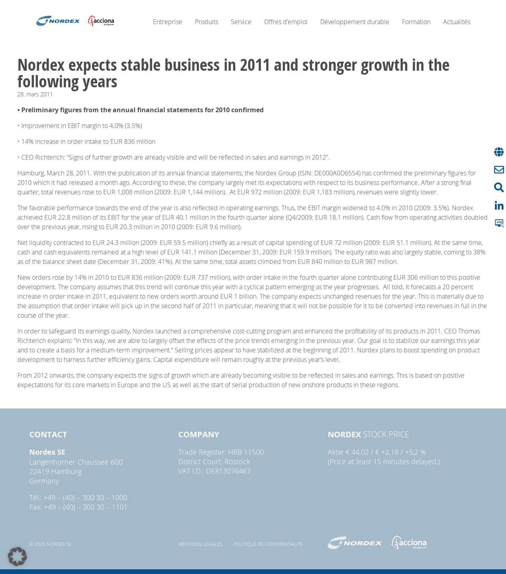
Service (241, 21)
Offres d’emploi (286, 21)
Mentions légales (200, 544)
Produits (206, 21)
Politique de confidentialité (268, 544)
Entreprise (167, 21)
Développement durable (354, 21)
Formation (416, 21)
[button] (17, 556)
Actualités (456, 21)
